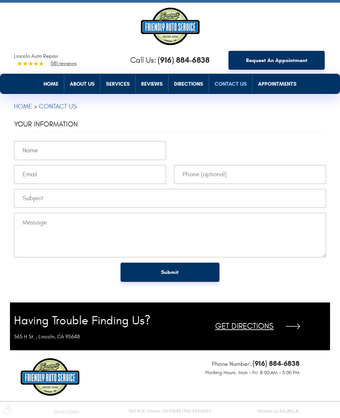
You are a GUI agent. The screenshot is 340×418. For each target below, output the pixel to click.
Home (50, 84)
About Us (82, 84)
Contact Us (230, 84)
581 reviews (63, 63)
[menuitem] (53, 84)
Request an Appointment (276, 60)
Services (118, 84)
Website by (278, 411)
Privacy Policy (66, 411)
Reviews (152, 84)
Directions (188, 84)
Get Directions (244, 326)
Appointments (277, 84)
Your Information (46, 124)
